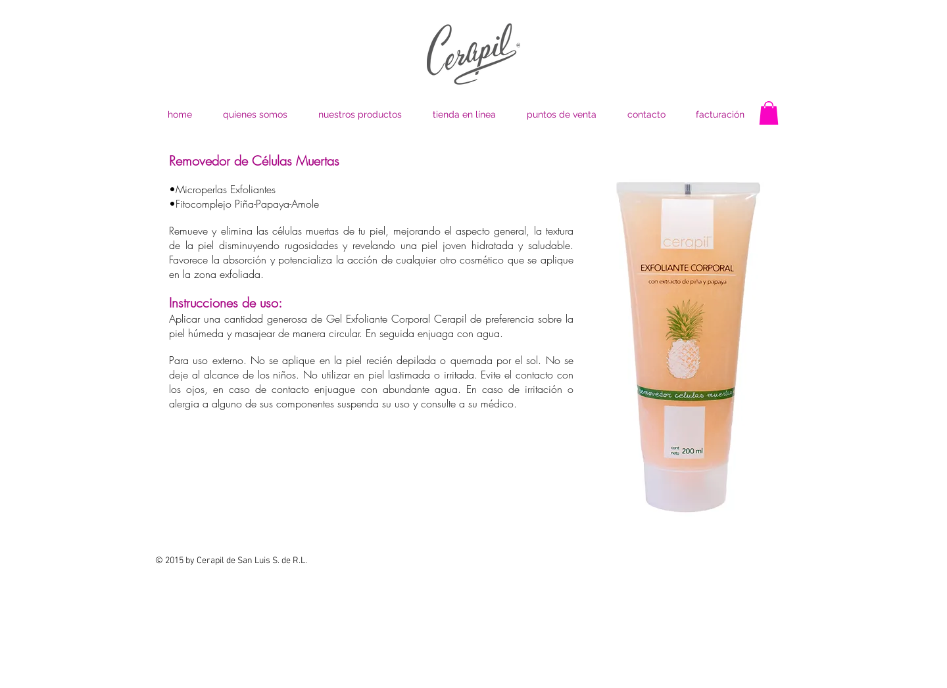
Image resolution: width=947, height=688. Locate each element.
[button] (769, 113)
